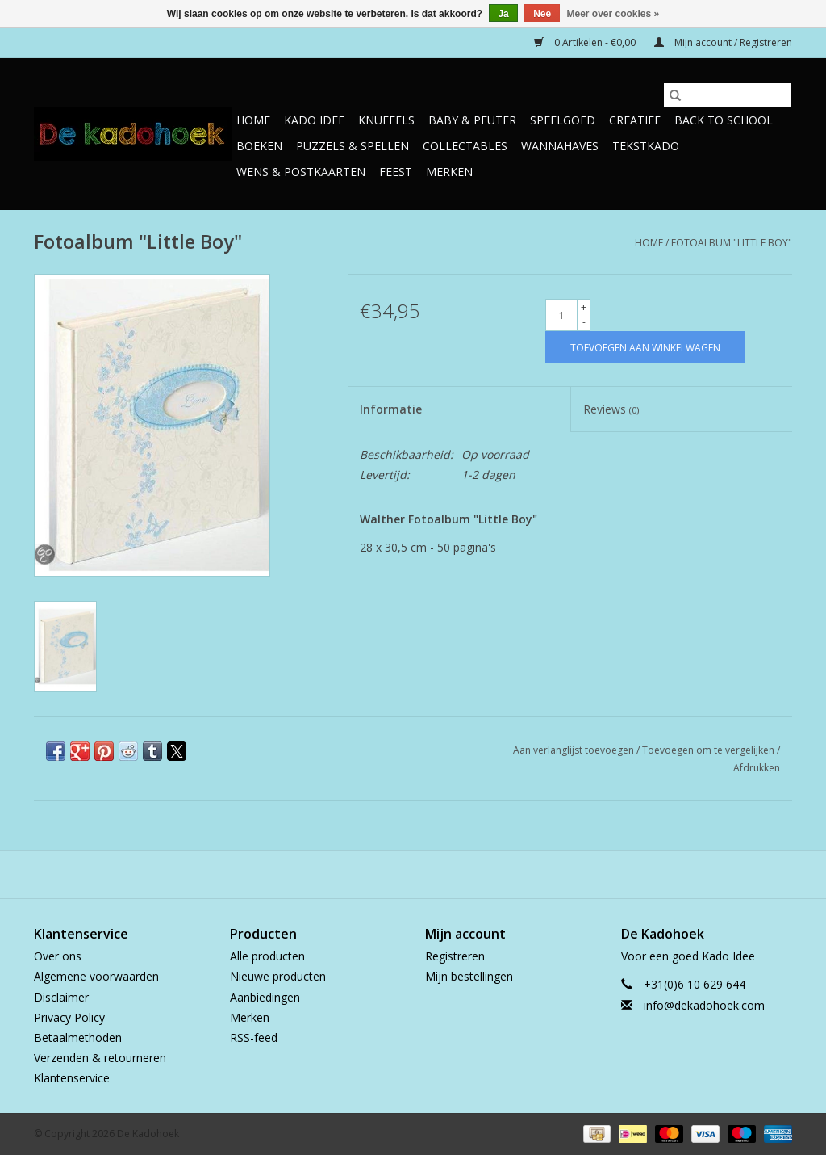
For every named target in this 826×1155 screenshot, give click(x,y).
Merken (449, 171)
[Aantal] (561, 315)
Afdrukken (756, 768)
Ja (503, 13)
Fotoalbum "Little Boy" (731, 243)
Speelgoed (562, 120)
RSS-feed (253, 1037)
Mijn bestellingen (469, 976)
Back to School (723, 120)
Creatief (635, 120)
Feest (395, 171)
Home (253, 120)
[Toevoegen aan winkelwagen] (645, 347)
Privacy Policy (69, 1017)
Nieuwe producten (278, 976)
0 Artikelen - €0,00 (586, 42)
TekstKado (645, 145)
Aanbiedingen (265, 997)
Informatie (391, 409)
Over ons (57, 956)
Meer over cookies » (613, 13)
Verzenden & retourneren (100, 1057)
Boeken (259, 145)
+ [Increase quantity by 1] (583, 307)
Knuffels (386, 120)
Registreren (455, 956)
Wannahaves (560, 145)
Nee (542, 13)
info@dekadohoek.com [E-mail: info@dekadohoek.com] (704, 1005)
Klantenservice (72, 1078)
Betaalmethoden (78, 1037)
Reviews (611, 409)
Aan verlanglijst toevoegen (574, 750)
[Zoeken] (727, 95)
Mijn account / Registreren (723, 42)
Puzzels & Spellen (352, 145)
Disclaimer (61, 997)
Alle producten (267, 956)
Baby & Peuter (472, 120)
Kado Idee (314, 120)
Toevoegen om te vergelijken (709, 750)
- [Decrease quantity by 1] (584, 322)
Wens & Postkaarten (300, 171)
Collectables (465, 145)
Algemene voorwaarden (96, 976)
